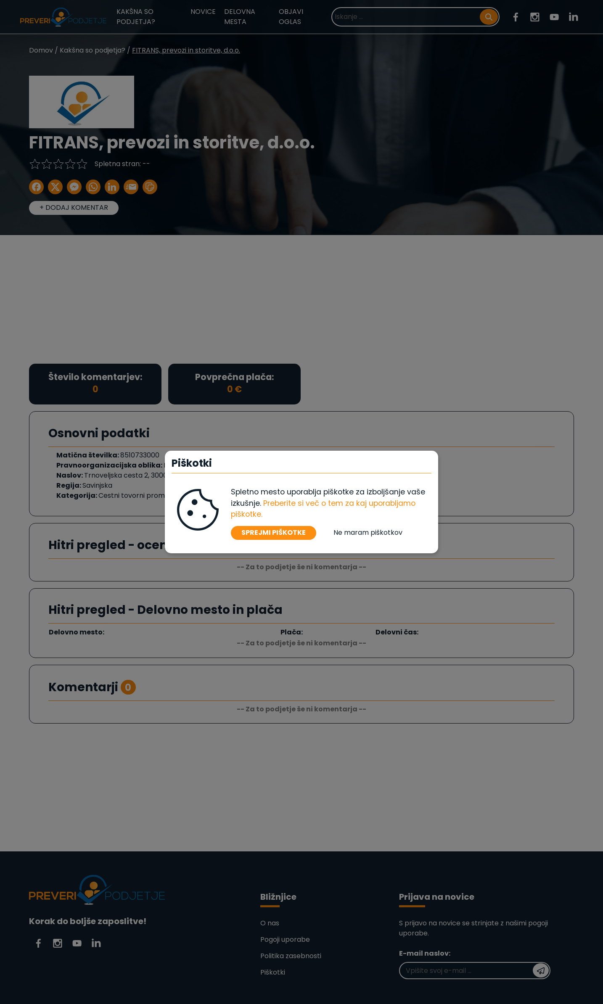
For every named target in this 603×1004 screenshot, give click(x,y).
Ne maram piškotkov (367, 532)
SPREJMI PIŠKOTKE (273, 532)
